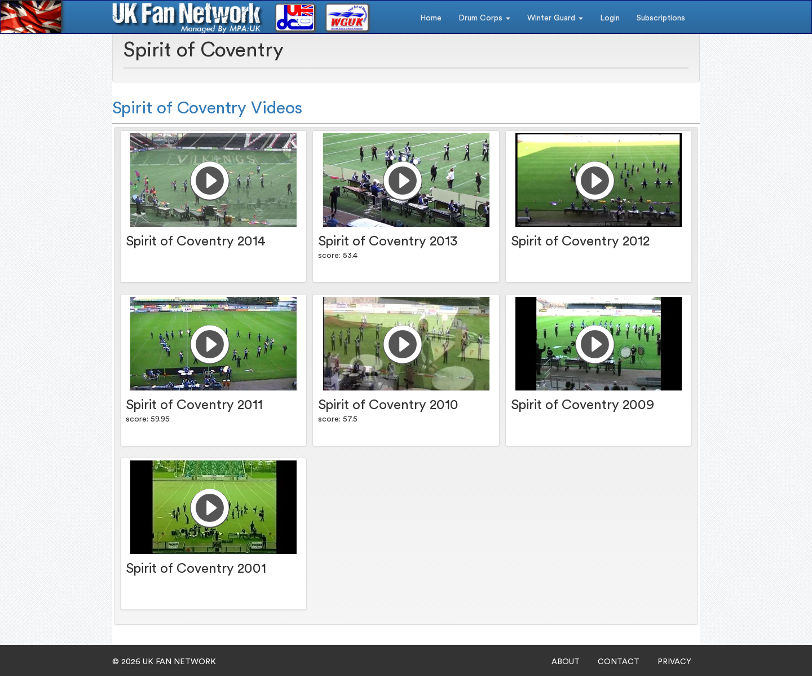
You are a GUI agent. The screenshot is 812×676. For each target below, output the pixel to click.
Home (431, 18)
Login (610, 18)
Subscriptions (661, 18)
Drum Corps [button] (484, 18)
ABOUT (565, 662)
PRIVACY (674, 662)
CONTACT (618, 662)
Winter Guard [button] (555, 18)
